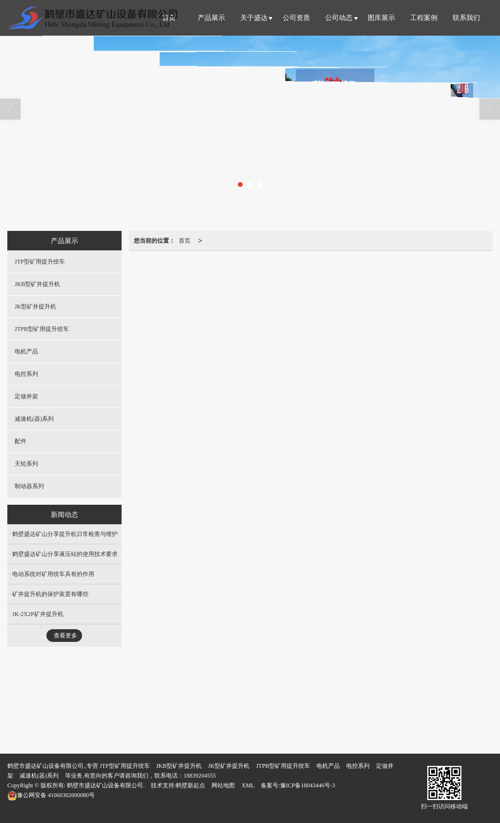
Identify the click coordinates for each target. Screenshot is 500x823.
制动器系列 (29, 486)
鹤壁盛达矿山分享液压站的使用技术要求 (65, 554)
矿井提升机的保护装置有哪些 (50, 594)
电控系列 (26, 373)
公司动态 (339, 17)
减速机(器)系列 (34, 418)
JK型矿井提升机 (35, 306)
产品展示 (211, 17)
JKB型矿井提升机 (37, 284)
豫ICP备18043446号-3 (307, 785)
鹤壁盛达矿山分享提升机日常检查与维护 (65, 534)
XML (247, 785)
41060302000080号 (51, 795)
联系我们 (466, 17)
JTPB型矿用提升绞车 (42, 329)
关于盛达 (254, 17)
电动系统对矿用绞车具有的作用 (53, 574)
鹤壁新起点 (190, 785)
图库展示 (381, 17)
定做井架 (26, 396)
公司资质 (296, 17)
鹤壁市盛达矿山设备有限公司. (106, 785)
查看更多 (65, 635)
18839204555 (200, 775)
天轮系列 (26, 463)
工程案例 (424, 17)
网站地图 (223, 785)
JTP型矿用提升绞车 (40, 261)
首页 (184, 240)
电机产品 (26, 351)
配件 (20, 441)
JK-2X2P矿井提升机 (37, 614)
